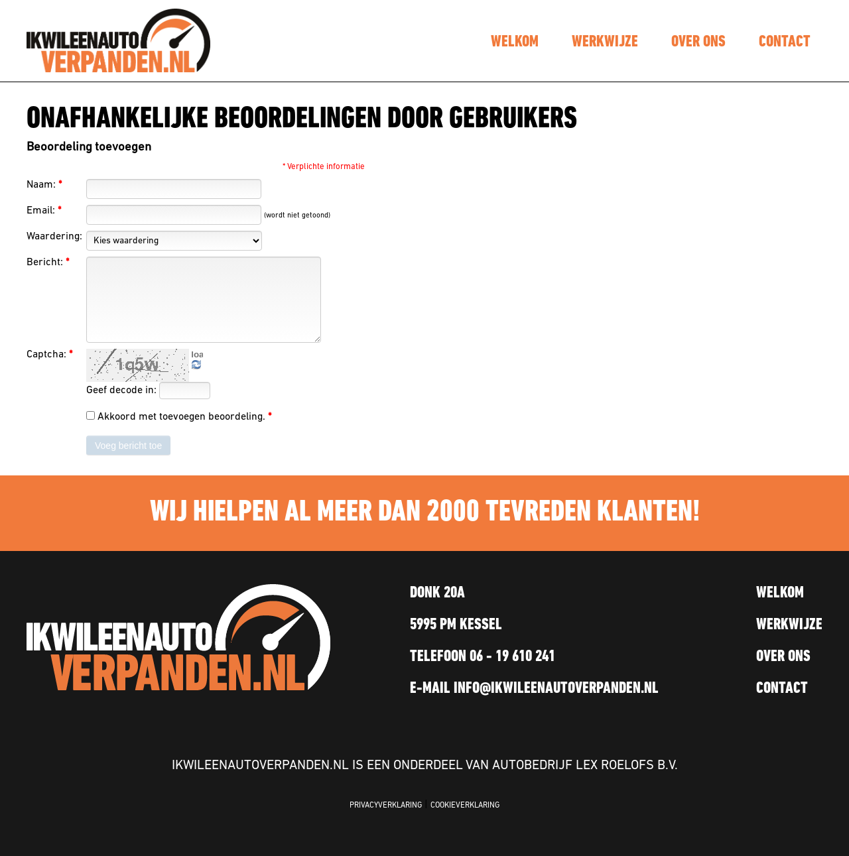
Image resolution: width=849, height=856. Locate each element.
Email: (44, 211)
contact (785, 42)
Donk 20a (437, 593)
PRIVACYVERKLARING (386, 806)
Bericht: (48, 262)
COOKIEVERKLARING (464, 806)
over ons (698, 42)
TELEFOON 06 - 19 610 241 (482, 657)
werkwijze (605, 42)
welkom (515, 42)
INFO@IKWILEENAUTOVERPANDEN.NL (556, 689)
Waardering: (54, 236)
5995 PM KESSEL (456, 625)
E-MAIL (534, 689)
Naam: (44, 185)
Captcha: (49, 354)
